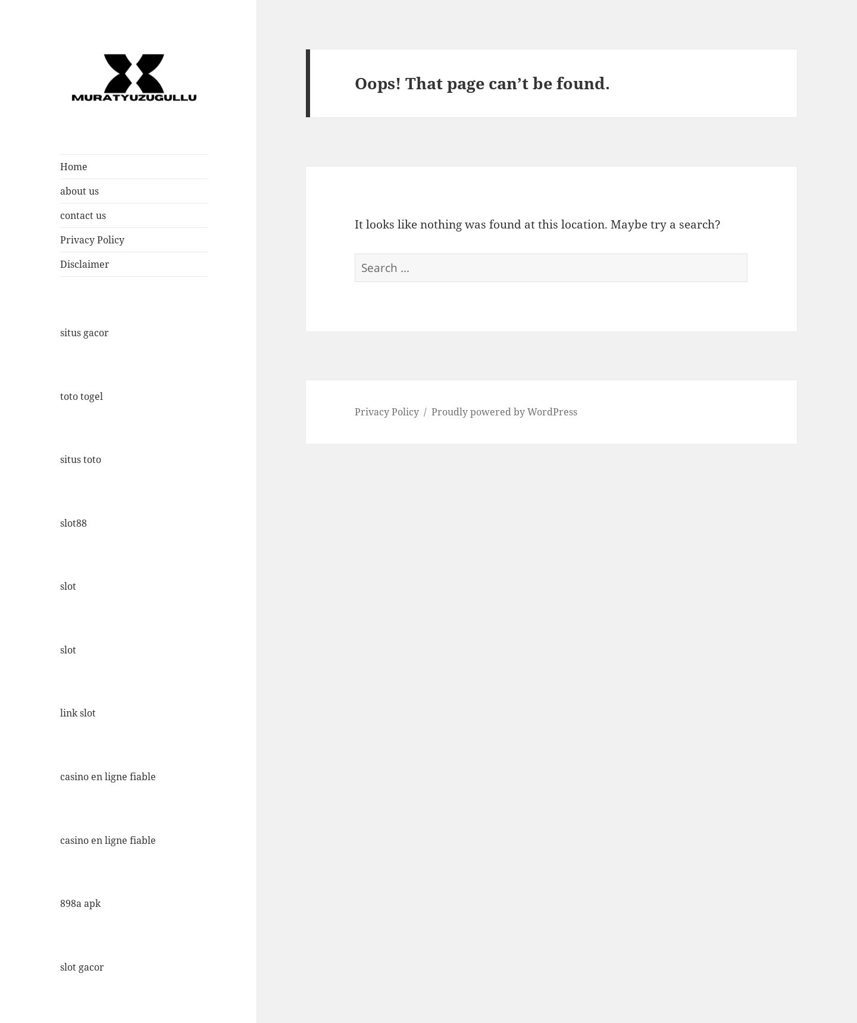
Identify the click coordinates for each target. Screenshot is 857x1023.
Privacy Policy (92, 239)
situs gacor (84, 332)
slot (68, 586)
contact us (83, 215)
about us (79, 191)
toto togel (81, 396)
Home (73, 166)
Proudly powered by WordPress (504, 411)
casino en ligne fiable (108, 776)
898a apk (80, 903)
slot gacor (82, 967)
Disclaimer (85, 264)
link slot (78, 712)
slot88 (73, 523)
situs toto (80, 459)
